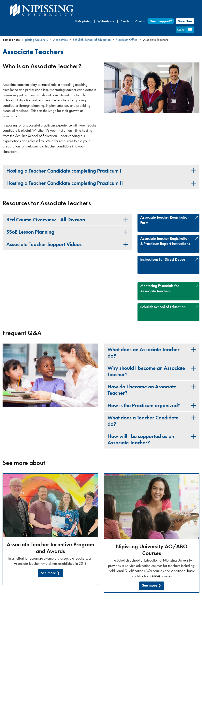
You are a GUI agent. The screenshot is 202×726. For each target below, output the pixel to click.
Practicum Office (126, 39)
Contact (140, 21)
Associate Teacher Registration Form (164, 220)
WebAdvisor (105, 21)
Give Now (185, 21)
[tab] (101, 171)
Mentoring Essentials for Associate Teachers (159, 288)
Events (125, 21)
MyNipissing (83, 21)
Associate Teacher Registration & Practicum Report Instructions (165, 241)
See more (48, 572)
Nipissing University (35, 39)
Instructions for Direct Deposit (163, 259)
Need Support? (161, 21)
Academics (60, 39)
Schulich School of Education (92, 39)
